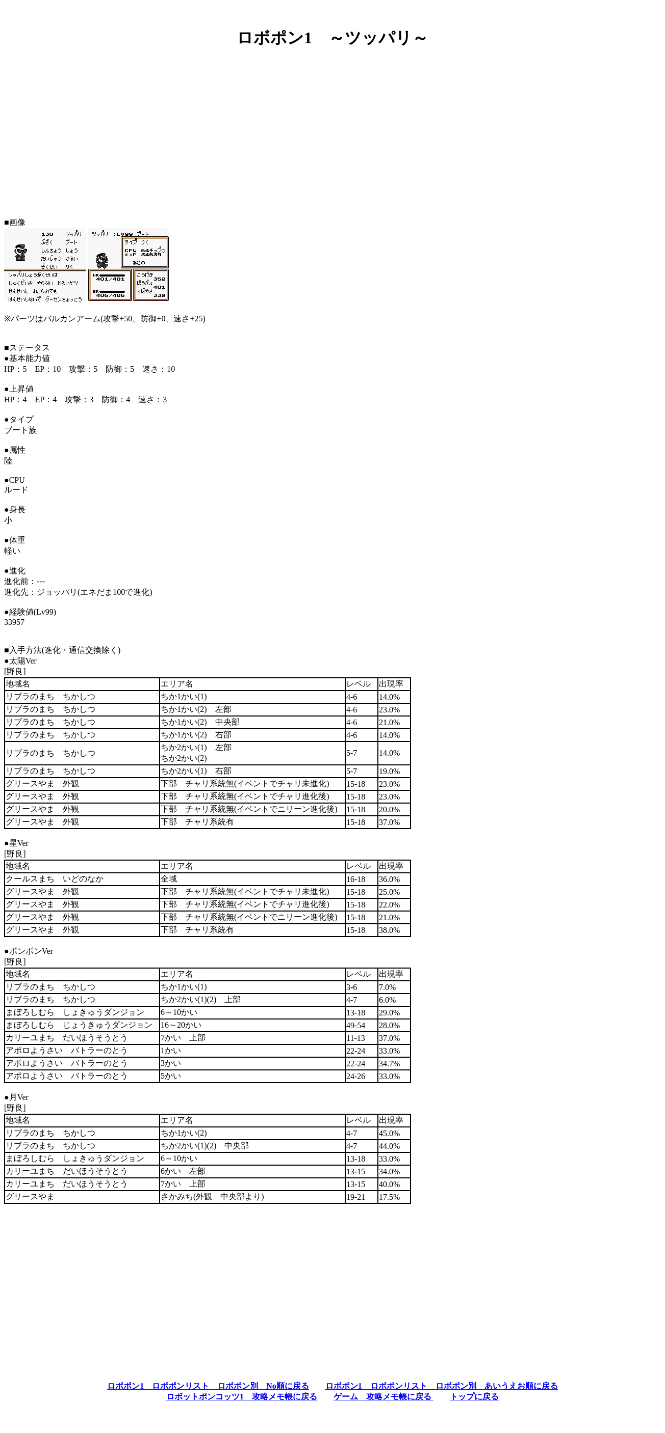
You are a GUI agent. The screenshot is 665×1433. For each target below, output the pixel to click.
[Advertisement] (332, 129)
